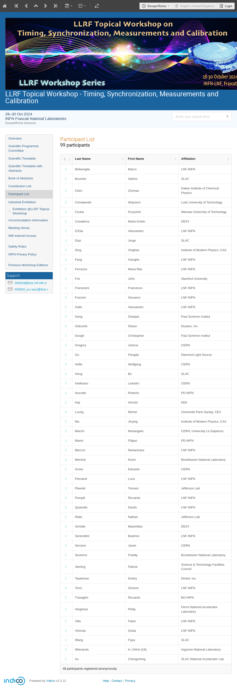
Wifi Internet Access (22, 236)
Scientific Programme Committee (23, 148)
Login (228, 6)
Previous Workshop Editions (28, 265)
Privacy (130, 681)
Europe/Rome (157, 6)
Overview (15, 138)
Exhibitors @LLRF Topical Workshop (31, 211)
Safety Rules (17, 246)
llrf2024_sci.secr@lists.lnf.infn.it (37, 289)
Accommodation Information (28, 220)
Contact (117, 681)
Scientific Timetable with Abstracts (25, 168)
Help (106, 681)
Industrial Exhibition (22, 202)
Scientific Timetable (22, 158)
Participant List (18, 194)
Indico (50, 681)
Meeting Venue (19, 228)
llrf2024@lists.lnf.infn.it (30, 283)
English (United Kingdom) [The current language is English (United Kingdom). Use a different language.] (197, 6)
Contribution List (19, 186)
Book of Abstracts (20, 178)
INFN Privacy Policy (22, 254)
